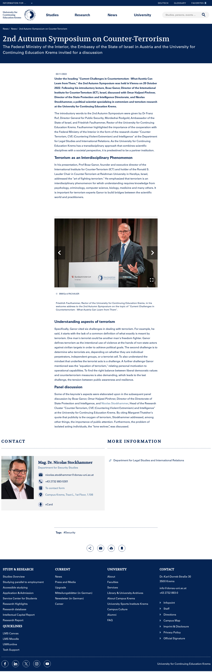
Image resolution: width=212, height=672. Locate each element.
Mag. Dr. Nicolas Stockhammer (65, 462)
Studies (52, 15)
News (112, 15)
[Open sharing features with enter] (90, 548)
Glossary (178, 3)
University (142, 15)
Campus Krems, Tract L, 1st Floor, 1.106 (65, 494)
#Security (69, 532)
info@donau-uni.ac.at (173, 588)
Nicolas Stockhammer (114, 403)
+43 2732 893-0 (169, 592)
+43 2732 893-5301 (53, 481)
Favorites (198, 3)
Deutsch (163, 3)
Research (82, 15)
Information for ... (18, 3)
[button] (152, 280)
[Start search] (204, 15)
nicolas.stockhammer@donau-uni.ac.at (66, 474)
